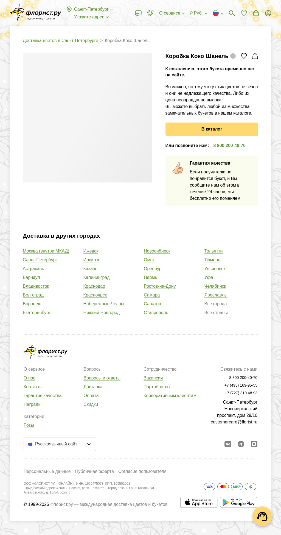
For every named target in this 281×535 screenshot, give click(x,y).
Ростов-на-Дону (160, 286)
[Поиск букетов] (231, 13)
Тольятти (213, 251)
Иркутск (91, 259)
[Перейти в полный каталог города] (35, 13)
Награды (32, 404)
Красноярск (95, 295)
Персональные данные (47, 471)
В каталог (211, 129)
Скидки (90, 404)
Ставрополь (156, 312)
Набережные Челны (103, 303)
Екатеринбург (36, 312)
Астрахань (33, 268)
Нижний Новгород (101, 312)
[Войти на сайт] (268, 13)
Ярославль (215, 295)
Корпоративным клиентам (170, 395)
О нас (29, 378)
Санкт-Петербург (40, 259)
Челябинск (215, 286)
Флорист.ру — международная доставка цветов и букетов (108, 504)
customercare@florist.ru (234, 422)
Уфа (208, 277)
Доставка (92, 386)
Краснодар (94, 286)
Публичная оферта (94, 471)
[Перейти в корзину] (256, 13)
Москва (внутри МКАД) (46, 251)
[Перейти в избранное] (243, 13)
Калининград (96, 277)
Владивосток (36, 286)
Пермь (150, 277)
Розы (29, 425)
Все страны (216, 312)
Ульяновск (214, 268)
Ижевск (90, 251)
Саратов (152, 303)
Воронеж (32, 303)
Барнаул (31, 277)
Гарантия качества (42, 395)
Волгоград (33, 295)
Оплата (91, 395)
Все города (215, 303)
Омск (149, 259)
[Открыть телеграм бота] (240, 444)
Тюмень (212, 259)
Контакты (33, 386)
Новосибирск (157, 251)
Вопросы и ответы (101, 378)
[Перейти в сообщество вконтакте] (227, 444)
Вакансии (153, 378)
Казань (90, 268)
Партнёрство (157, 386)
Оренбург (153, 268)
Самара (152, 295)
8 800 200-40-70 (229, 145)
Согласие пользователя (142, 471)
